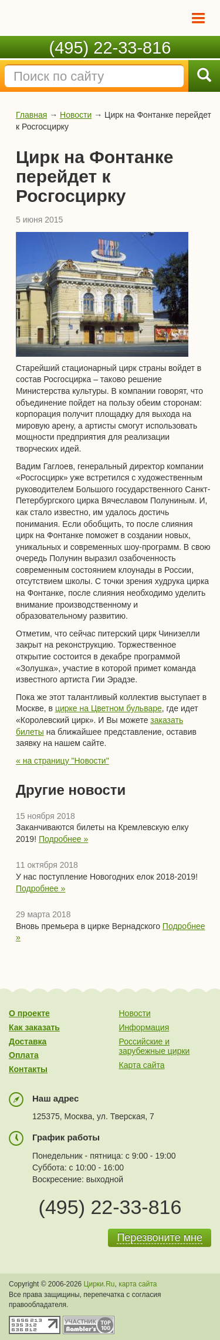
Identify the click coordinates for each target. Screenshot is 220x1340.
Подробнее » (63, 839)
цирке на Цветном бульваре (108, 708)
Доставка (27, 1041)
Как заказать (34, 1027)
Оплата (24, 1055)
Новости (76, 115)
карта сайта (138, 1284)
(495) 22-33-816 (110, 47)
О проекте (29, 1013)
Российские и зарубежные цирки (154, 1046)
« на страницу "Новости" (62, 760)
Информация (144, 1027)
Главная (31, 115)
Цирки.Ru (99, 1284)
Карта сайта (142, 1065)
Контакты (28, 1069)
